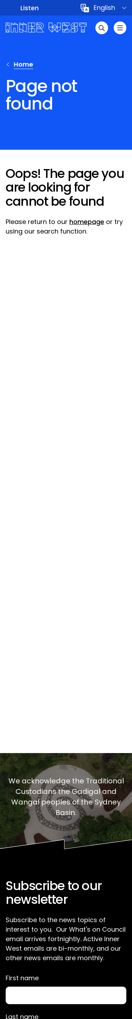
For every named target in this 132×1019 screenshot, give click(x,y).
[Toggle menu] (120, 27)
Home (23, 64)
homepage (86, 221)
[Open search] (101, 27)
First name (22, 978)
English (104, 7)
